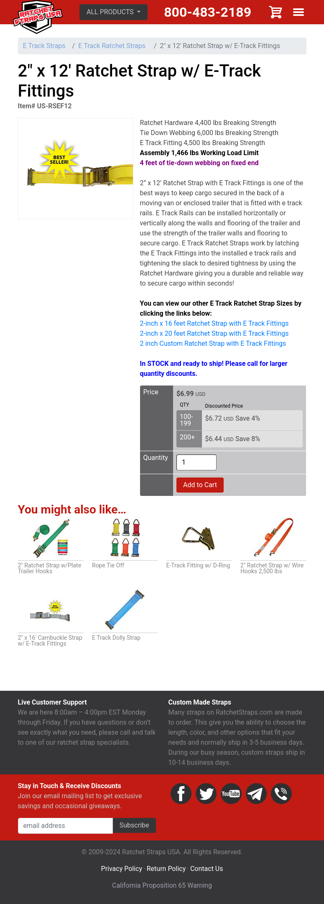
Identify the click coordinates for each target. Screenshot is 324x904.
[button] (113, 12)
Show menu (298, 12)
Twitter (206, 793)
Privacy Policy (122, 869)
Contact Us (206, 869)
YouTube (231, 793)
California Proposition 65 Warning (162, 885)
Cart (276, 12)
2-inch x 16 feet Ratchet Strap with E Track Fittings (214, 323)
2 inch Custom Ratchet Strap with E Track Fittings (213, 343)
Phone (281, 793)
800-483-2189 (207, 12)
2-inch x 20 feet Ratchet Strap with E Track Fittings (214, 333)
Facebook (181, 793)
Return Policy (166, 869)
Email (256, 793)
